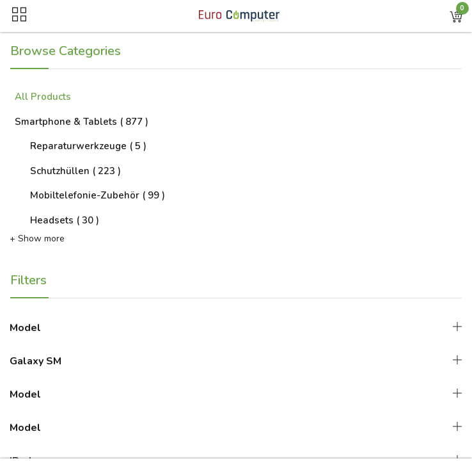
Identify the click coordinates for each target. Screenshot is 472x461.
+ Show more (37, 238)
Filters (28, 280)
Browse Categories (65, 51)
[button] (456, 16)
